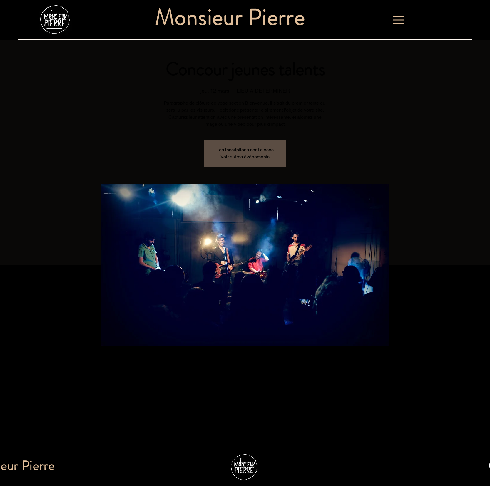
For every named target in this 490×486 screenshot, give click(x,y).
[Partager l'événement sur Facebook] (124, 430)
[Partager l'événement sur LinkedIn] (152, 430)
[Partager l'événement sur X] (138, 430)
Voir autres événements (245, 157)
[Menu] (398, 20)
